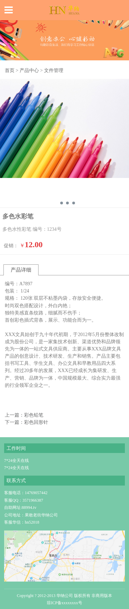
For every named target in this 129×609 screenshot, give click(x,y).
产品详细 (21, 270)
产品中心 (29, 70)
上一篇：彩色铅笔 (24, 415)
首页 (9, 70)
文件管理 (53, 70)
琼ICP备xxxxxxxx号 (64, 602)
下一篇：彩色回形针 (26, 422)
